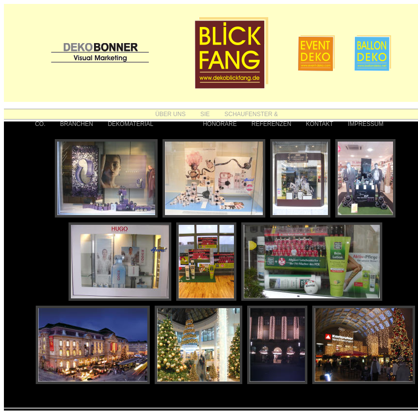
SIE (204, 114)
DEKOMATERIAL (130, 124)
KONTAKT (319, 124)
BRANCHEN (76, 124)
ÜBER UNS (170, 114)
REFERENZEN (271, 124)
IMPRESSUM (366, 124)
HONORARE (219, 124)
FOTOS (178, 124)
